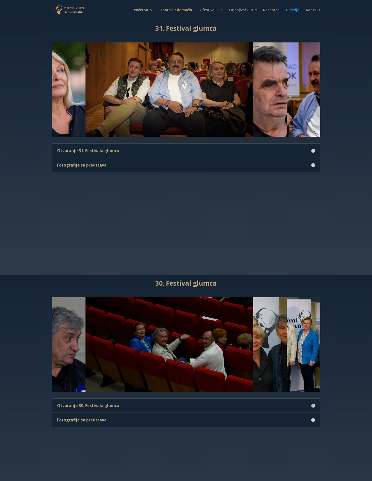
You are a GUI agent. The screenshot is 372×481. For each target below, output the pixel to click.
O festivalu (208, 10)
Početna (141, 10)
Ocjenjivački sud (243, 10)
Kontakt (313, 10)
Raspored (271, 10)
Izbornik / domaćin (176, 10)
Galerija (292, 10)
